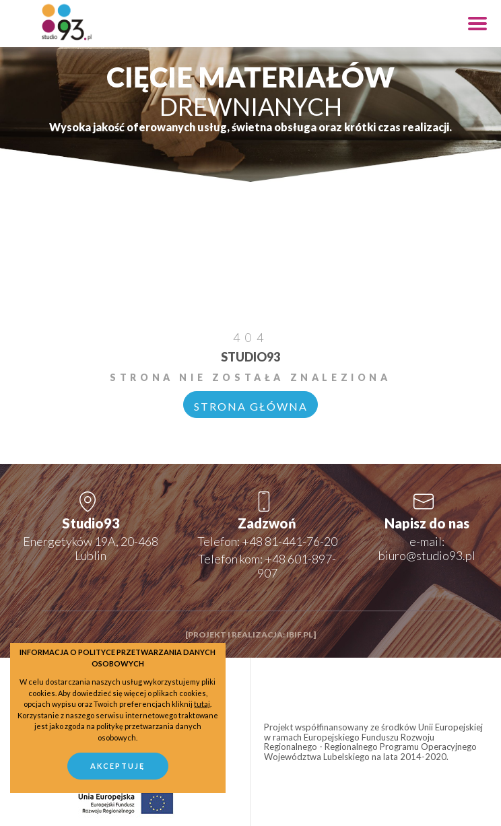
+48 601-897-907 (297, 565)
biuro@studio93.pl (426, 555)
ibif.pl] (301, 634)
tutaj (202, 703)
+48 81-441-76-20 (289, 541)
